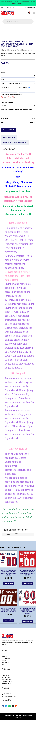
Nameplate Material (7, 130)
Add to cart (8, 158)
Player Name (8, 115)
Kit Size (6, 108)
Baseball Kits (6, 705)
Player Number (26, 115)
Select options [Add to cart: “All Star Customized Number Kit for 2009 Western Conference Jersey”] (8, 611)
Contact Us (5, 691)
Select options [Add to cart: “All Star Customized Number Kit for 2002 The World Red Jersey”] (8, 648)
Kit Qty (6, 100)
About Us (4, 684)
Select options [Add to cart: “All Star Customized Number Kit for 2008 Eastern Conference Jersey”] (27, 611)
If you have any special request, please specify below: (17, 137)
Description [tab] (9, 166)
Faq (3, 693)
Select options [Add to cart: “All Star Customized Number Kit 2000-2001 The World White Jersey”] (27, 650)
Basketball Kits (6, 707)
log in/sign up (30, 7)
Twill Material (6, 712)
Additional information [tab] (14, 171)
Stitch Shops (6, 686)
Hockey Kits (5, 703)
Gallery (4, 688)
